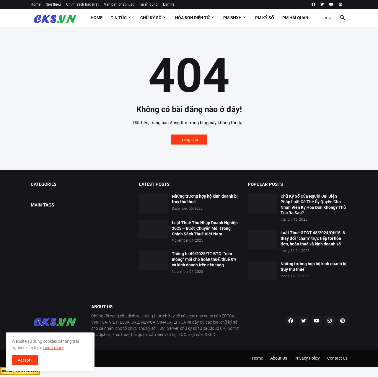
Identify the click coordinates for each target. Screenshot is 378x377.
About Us (278, 358)
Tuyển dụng (148, 4)
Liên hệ (168, 4)
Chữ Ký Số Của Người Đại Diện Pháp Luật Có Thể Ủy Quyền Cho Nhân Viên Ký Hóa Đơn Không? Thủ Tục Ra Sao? (313, 204)
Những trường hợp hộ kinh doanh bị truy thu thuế (205, 199)
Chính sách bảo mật (82, 4)
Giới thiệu (53, 4)
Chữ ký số (151, 17)
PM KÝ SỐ (264, 17)
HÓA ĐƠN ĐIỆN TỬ (192, 17)
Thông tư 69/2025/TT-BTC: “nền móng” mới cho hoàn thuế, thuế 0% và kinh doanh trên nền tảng (204, 259)
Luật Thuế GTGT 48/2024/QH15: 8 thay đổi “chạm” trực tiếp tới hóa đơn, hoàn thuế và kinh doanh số (313, 238)
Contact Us (337, 358)
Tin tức (119, 17)
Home (35, 4)
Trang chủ (189, 139)
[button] (328, 18)
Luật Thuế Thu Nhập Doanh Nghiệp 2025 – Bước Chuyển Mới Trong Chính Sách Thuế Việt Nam (205, 228)
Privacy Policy (307, 358)
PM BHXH (232, 17)
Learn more (53, 347)
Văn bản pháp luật (119, 4)
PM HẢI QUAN (295, 17)
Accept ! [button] (25, 360)
